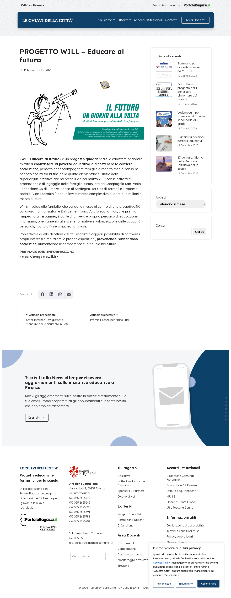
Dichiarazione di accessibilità (185, 525)
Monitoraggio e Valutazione (135, 560)
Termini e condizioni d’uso (183, 531)
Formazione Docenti (131, 519)
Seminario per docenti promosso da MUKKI (190, 67)
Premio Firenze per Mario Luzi (109, 320)
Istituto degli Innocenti (181, 491)
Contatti (171, 20)
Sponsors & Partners (131, 491)
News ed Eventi (177, 542)
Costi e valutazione (130, 554)
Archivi (161, 197)
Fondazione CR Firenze (182, 485)
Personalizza (164, 583)
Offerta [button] (122, 20)
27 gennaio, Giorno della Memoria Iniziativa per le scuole (190, 163)
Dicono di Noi (126, 496)
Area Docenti (195, 20)
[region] (186, 567)
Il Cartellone (125, 525)
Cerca (160, 225)
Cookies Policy (161, 562)
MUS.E (171, 496)
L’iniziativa (124, 476)
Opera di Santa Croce (181, 502)
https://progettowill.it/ (39, 257)
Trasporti (123, 565)
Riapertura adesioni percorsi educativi (191, 139)
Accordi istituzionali (148, 20)
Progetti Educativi (129, 514)
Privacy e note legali (180, 536)
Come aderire (127, 548)
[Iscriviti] (37, 418)
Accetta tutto (208, 583)
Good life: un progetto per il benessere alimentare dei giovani (187, 91)
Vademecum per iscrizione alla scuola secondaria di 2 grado (191, 118)
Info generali (126, 543)
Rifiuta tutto (186, 583)
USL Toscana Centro (180, 507)
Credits (147, 587)
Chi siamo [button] (105, 20)
